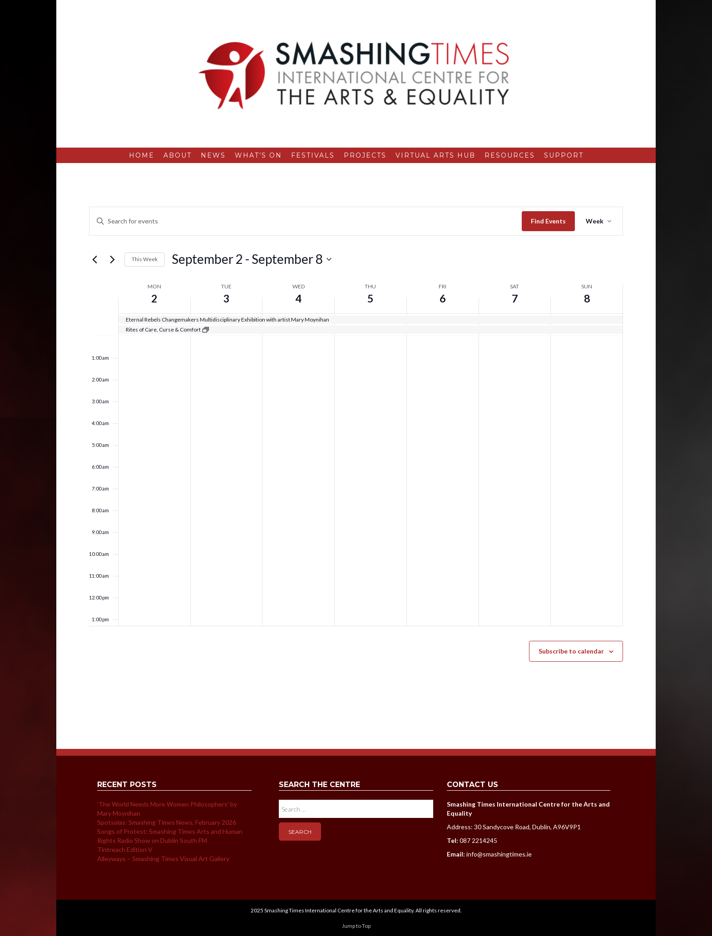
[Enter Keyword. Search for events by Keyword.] (305, 221)
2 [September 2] (154, 298)
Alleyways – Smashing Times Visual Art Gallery (163, 858)
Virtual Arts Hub (435, 155)
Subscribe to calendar (571, 651)
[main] (356, 456)
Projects (365, 155)
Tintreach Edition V (125, 849)
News (213, 155)
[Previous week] (94, 259)
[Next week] (112, 259)
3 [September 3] (226, 298)
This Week (145, 259)
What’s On (258, 155)
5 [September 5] (370, 298)
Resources (510, 155)
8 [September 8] (586, 298)
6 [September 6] (443, 298)
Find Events (548, 221)
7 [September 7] (514, 298)
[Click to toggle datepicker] (251, 259)
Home (141, 155)
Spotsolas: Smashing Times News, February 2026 (166, 822)
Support (563, 155)
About (177, 155)
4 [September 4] (298, 298)
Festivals (313, 155)
